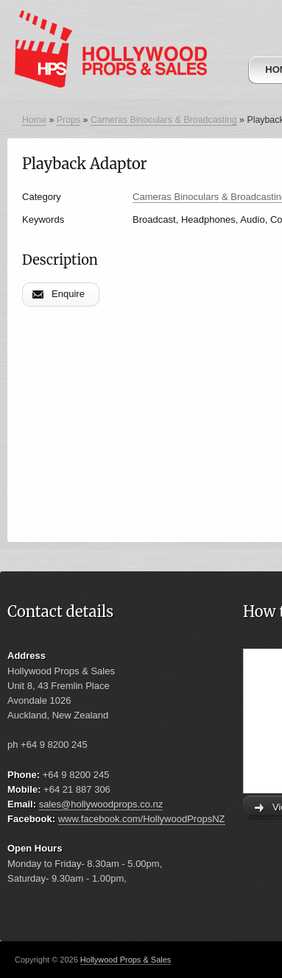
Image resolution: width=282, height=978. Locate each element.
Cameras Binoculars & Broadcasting (164, 120)
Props (68, 120)
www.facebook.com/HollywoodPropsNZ (141, 818)
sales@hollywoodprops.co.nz (101, 804)
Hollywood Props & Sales (126, 959)
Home (34, 120)
